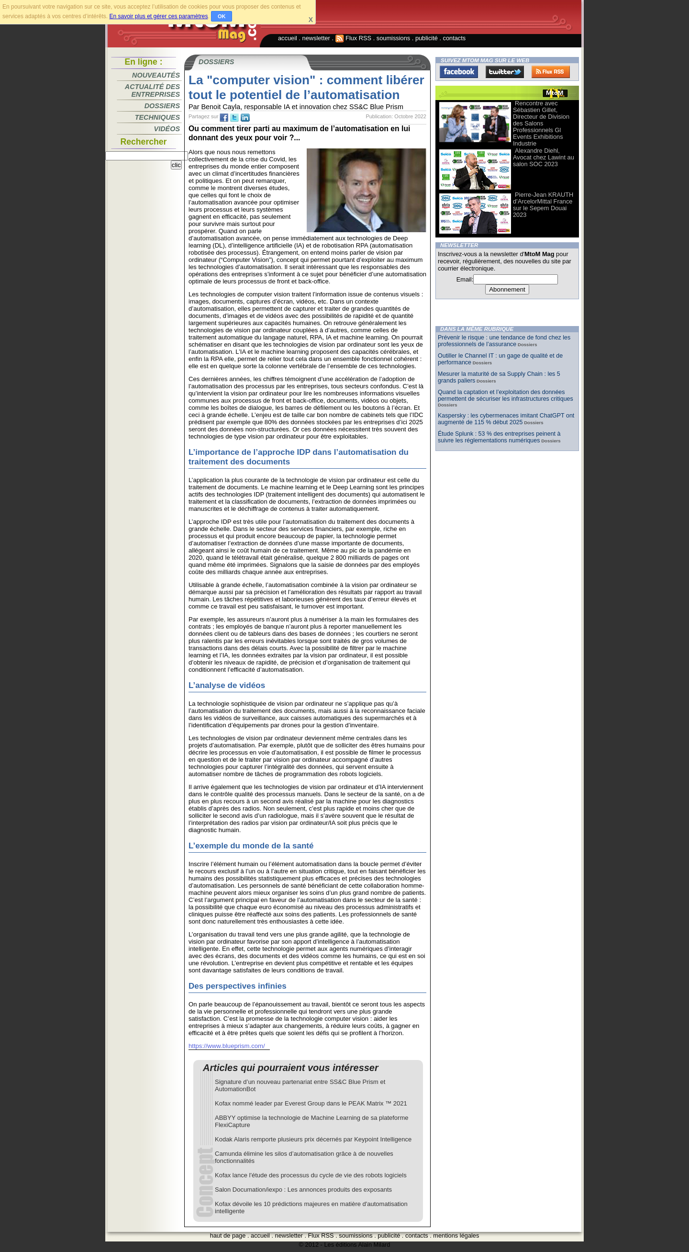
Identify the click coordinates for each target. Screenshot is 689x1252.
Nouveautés (156, 75)
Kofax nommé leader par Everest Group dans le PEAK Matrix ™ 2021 (311, 1103)
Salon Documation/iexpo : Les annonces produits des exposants (303, 1189)
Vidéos (167, 129)
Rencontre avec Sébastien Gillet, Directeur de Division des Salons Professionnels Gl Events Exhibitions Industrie (541, 123)
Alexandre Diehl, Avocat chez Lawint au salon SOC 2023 (543, 157)
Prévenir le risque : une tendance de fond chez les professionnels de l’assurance (504, 341)
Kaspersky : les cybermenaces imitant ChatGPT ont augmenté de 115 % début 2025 (506, 419)
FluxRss (551, 72)
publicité (426, 38)
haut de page (228, 1235)
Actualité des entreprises (152, 90)
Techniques (157, 117)
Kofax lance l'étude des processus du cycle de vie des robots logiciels (311, 1175)
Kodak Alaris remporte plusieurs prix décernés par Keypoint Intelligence (313, 1139)
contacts (454, 38)
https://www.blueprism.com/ (227, 1045)
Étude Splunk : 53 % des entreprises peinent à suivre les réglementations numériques (499, 437)
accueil (287, 38)
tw (234, 118)
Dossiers (162, 106)
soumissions (393, 38)
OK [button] (222, 16)
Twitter (505, 72)
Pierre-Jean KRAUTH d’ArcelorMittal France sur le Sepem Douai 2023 (543, 204)
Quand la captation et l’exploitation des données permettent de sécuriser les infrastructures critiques (505, 395)
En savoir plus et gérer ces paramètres (158, 16)
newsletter (316, 38)
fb (224, 118)
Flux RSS (353, 38)
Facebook (459, 72)
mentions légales (456, 1235)
